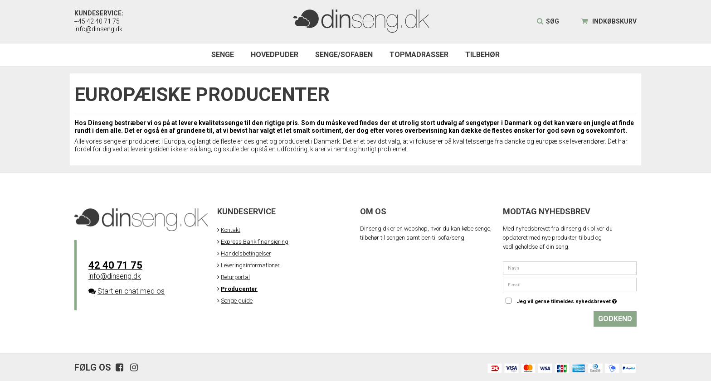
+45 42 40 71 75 (97, 21)
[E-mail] (570, 284)
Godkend (615, 318)
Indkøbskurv (609, 21)
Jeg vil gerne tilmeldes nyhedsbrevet (577, 299)
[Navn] (570, 267)
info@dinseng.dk (98, 29)
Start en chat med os (131, 291)
